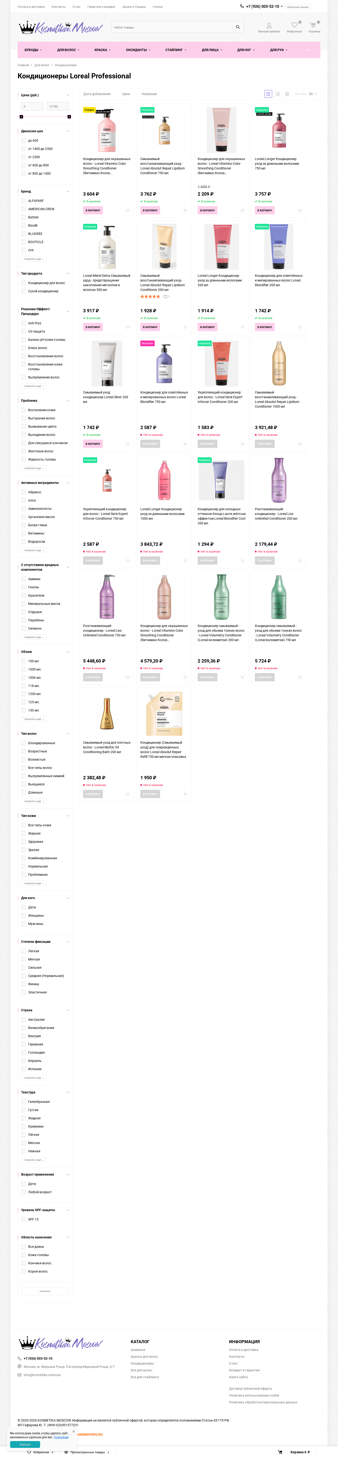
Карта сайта (238, 1377)
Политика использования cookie (254, 1395)
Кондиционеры (66, 65)
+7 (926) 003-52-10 (262, 6)
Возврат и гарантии (244, 1370)
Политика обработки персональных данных (263, 1402)
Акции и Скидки (134, 6)
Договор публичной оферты (250, 1388)
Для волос (42, 65)
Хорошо (25, 1444)
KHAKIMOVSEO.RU (88, 1434)
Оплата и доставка (31, 6)
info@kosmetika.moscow (39, 1375)
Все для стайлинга (145, 1377)
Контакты (58, 6)
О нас (77, 6)
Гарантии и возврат (101, 6)
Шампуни (138, 1349)
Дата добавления (97, 94)
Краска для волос (144, 1356)
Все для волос (141, 1370)
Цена (126, 94)
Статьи (158, 6)
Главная (23, 65)
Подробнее (61, 1437)
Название (149, 94)
